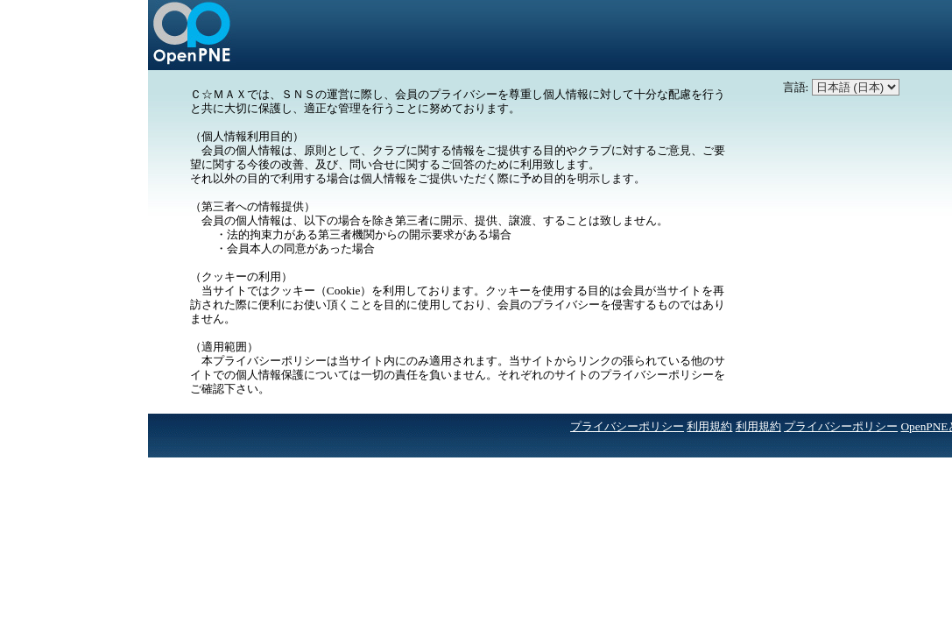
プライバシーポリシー (627, 426)
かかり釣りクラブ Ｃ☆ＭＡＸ (192, 35)
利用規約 (709, 426)
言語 (794, 87)
